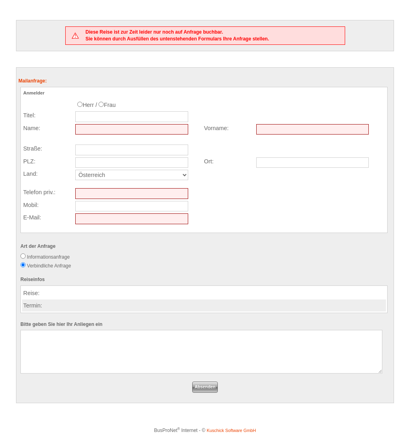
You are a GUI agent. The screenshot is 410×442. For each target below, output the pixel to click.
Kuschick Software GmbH (231, 430)
